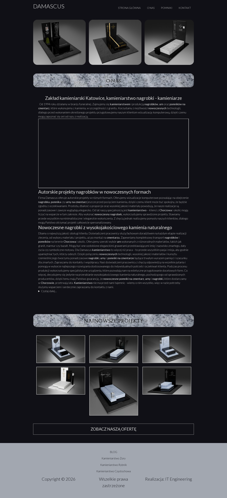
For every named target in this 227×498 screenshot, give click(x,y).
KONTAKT (185, 7)
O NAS (151, 7)
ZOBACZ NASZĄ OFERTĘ (114, 429)
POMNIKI (166, 7)
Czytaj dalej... (49, 291)
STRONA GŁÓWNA (129, 7)
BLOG (113, 452)
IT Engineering (178, 479)
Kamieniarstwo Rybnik (113, 464)
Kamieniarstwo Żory (114, 458)
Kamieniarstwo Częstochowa (113, 471)
